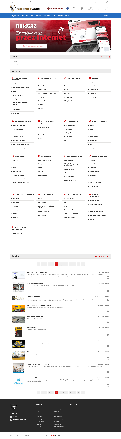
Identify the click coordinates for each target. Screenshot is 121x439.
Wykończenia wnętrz (32, 327)
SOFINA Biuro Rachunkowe (34, 296)
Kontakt (67, 16)
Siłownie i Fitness (69, 86)
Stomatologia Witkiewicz (34, 377)
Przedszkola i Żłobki (70, 180)
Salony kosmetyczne (19, 164)
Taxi (91, 208)
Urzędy (66, 202)
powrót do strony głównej (102, 57)
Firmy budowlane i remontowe (47, 93)
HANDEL (93, 78)
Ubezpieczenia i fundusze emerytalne (20, 103)
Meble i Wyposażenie (44, 86)
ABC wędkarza (58, 416)
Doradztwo (16, 113)
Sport (38, 411)
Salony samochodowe (44, 160)
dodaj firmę (16, 65)
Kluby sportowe (68, 93)
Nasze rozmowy (41, 421)
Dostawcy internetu (18, 136)
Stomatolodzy (94, 136)
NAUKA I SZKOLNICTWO (73, 156)
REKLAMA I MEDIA (71, 121)
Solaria (15, 167)
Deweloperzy (42, 82)
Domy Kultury (42, 135)
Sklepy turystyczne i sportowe (73, 101)
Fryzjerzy (15, 160)
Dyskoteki (15, 206)
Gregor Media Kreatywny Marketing (37, 272)
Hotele (40, 198)
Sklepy (92, 82)
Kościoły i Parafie (69, 210)
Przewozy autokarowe (96, 211)
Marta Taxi (30, 341)
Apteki (92, 125)
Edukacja (39, 416)
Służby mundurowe (69, 198)
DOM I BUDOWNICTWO (47, 78)
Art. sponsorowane (59, 426)
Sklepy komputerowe (19, 125)
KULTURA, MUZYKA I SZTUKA (46, 122)
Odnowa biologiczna (18, 175)
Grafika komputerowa (19, 140)
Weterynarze (93, 148)
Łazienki (40, 104)
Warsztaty (41, 171)
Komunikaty (57, 409)
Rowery (66, 89)
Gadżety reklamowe (70, 133)
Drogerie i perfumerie (19, 179)
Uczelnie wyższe (69, 160)
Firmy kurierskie (94, 200)
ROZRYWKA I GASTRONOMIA (23, 195)
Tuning (40, 179)
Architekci (41, 97)
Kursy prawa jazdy (69, 176)
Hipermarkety (94, 89)
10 (74, 264)
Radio (65, 140)
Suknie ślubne (17, 171)
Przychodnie (93, 133)
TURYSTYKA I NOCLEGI (47, 195)
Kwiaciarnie (93, 97)
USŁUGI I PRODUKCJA (98, 156)
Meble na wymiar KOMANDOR (35, 283)
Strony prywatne (18, 237)
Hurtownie (93, 93)
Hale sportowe (68, 97)
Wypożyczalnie (42, 175)
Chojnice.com (15, 16)
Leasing (15, 99)
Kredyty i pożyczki (18, 95)
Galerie (40, 131)
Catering (15, 210)
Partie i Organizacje (69, 217)
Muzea (40, 138)
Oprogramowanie (18, 129)
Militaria (56, 421)
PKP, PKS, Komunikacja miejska (98, 215)
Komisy (40, 167)
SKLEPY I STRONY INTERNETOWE (19, 228)
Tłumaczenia (93, 167)
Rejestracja (21, 2)
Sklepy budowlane (43, 101)
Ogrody (40, 108)
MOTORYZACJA (44, 156)
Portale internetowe (62, 435)
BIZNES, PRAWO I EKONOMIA (19, 79)
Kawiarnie (15, 217)
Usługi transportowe (96, 204)
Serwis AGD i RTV (94, 160)
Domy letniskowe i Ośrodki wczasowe (46, 206)
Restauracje (16, 198)
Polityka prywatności (32, 2)
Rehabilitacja (93, 140)
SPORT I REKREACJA (72, 78)
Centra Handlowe (95, 86)
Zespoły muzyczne (43, 127)
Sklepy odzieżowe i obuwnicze (21, 182)
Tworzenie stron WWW (19, 133)
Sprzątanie (93, 175)
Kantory (15, 91)
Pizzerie (15, 213)
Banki (14, 84)
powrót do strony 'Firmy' (102, 256)
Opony (40, 164)
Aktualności (40, 409)
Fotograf (92, 179)
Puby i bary (16, 202)
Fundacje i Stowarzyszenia (71, 213)
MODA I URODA (18, 156)
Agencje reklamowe (69, 125)
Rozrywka (56, 411)
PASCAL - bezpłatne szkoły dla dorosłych (38, 364)
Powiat (39, 414)
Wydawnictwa (68, 129)
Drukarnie (92, 164)
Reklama (60, 16)
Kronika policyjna (41, 419)
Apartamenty (42, 202)
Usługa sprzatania (32, 351)
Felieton (39, 426)
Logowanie (14, 2)
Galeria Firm (57, 424)
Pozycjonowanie (69, 136)
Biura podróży (42, 215)
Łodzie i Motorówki (95, 182)
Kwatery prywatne (43, 211)
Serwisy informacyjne (19, 241)
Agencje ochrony (94, 171)
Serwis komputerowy (19, 148)
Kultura (56, 414)
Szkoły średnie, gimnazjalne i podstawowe (72, 164)
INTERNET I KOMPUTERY (22, 121)
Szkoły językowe (69, 169)
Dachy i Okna (42, 89)
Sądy (65, 206)
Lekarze (92, 144)
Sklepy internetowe (18, 233)
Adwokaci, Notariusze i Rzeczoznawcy (19, 108)
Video (32, 16)
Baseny (66, 82)
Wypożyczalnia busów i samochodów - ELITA (39, 305)
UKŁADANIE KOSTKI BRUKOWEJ (35, 316)
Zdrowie (39, 424)
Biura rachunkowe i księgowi (21, 87)
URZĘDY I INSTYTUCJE (73, 195)
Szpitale (92, 129)
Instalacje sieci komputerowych (22, 144)
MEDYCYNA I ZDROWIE (98, 121)
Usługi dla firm (94, 186)
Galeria (38, 16)
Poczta (92, 219)
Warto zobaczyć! (58, 419)
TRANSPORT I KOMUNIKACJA (95, 195)
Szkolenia (67, 173)
